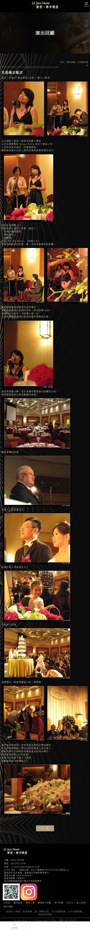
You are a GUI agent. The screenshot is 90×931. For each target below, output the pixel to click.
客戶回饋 (59, 902)
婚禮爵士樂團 (13, 911)
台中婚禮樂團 (75, 911)
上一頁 (45, 828)
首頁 (62, 62)
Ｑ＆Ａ (70, 902)
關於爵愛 (18, 902)
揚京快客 (32, 920)
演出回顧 (71, 62)
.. (57, 920)
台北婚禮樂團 (58, 911)
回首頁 (15, 926)
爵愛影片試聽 (44, 902)
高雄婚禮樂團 (45, 914)
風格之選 (30, 902)
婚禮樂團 (27, 911)
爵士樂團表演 (42, 911)
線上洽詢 (81, 902)
